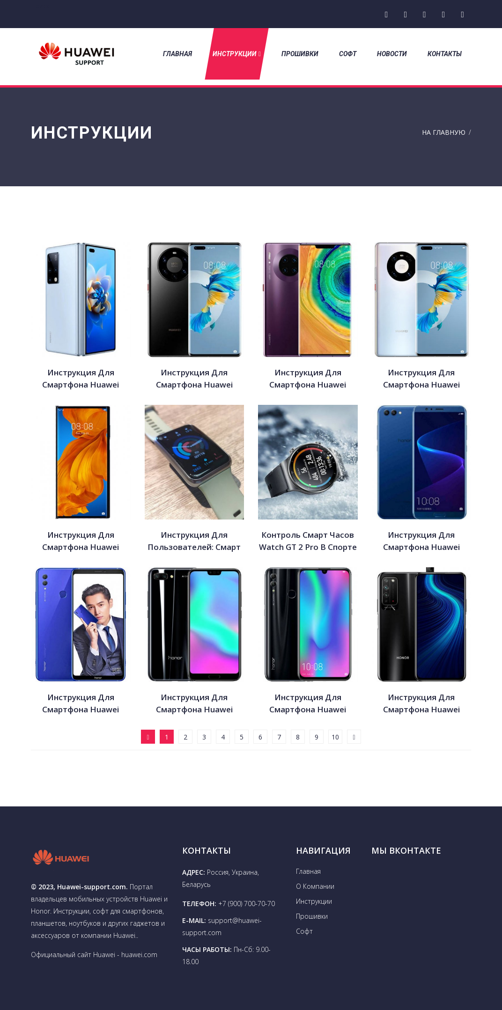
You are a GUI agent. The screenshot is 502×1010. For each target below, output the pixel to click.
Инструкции (237, 54)
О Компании (315, 886)
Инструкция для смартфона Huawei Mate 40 (307, 379)
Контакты (445, 54)
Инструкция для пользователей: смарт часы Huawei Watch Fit (194, 541)
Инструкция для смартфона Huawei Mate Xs (80, 541)
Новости (392, 54)
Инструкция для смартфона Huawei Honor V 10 (421, 541)
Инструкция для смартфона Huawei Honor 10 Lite (307, 704)
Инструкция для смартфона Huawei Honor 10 (194, 704)
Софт (347, 54)
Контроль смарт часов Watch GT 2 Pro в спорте (308, 540)
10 (335, 736)
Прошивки (299, 54)
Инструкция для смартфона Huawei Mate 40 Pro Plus (194, 379)
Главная (177, 54)
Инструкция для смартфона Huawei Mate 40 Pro (421, 379)
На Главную (443, 132)
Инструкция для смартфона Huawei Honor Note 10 (80, 704)
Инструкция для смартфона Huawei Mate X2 (80, 379)
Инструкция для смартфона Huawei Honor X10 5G (421, 704)
